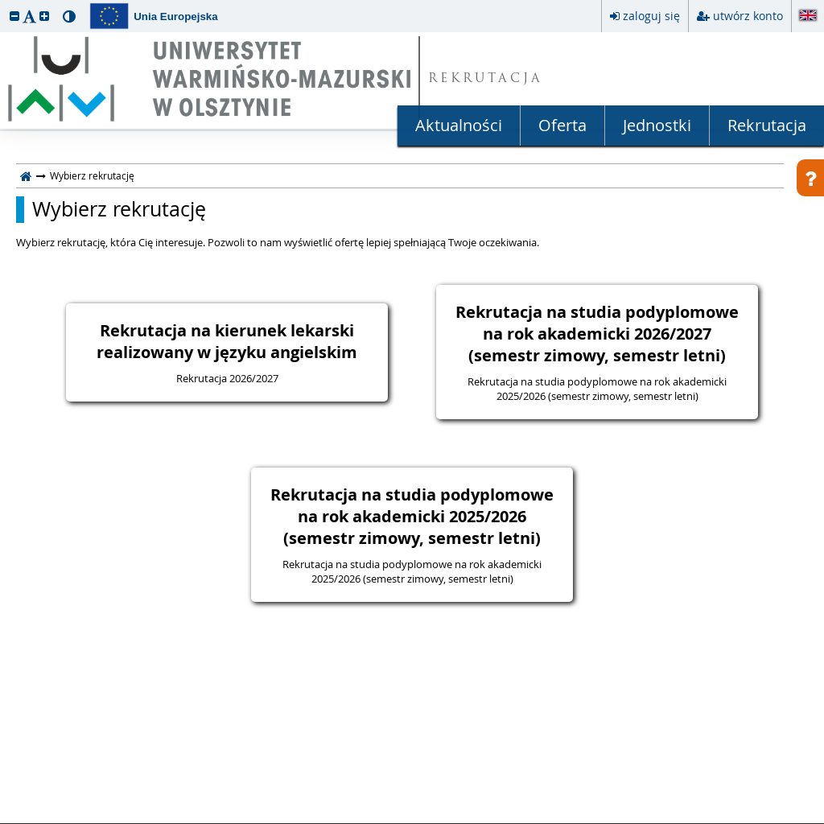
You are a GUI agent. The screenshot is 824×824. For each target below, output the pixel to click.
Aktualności (458, 125)
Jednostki (657, 125)
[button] (14, 15)
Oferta (562, 125)
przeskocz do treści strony (4, 4)
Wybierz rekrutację (119, 209)
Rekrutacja (766, 125)
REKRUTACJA (485, 79)
